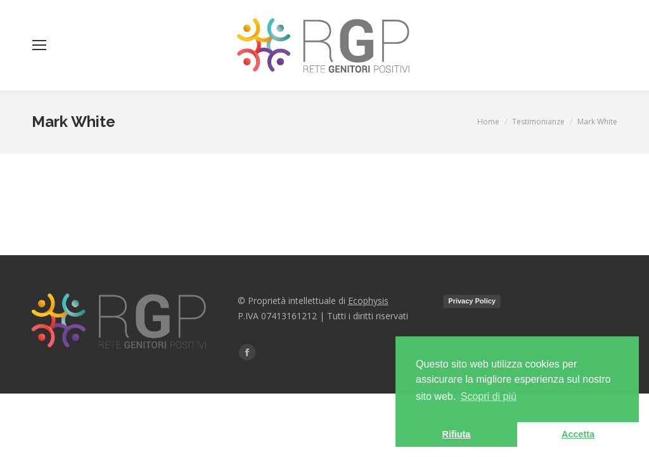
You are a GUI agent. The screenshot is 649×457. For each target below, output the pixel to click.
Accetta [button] (578, 434)
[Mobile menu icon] (39, 45)
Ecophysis (368, 301)
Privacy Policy (472, 301)
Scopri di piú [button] (489, 396)
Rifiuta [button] (456, 434)
